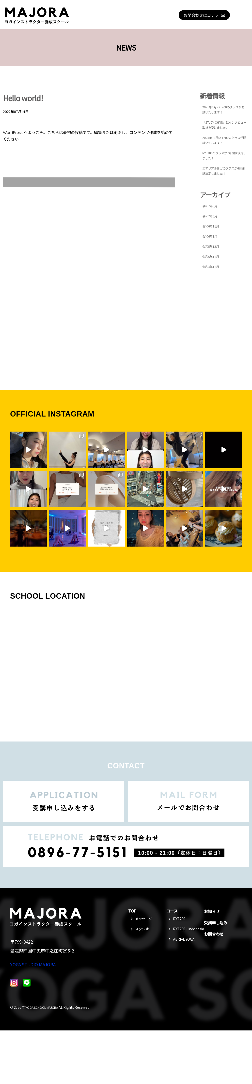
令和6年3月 (211, 236)
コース (171, 911)
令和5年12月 (212, 246)
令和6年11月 (212, 226)
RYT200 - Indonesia (181, 932)
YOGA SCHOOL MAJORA (43, 1060)
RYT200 (180, 919)
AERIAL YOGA (184, 946)
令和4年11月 (212, 266)
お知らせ (212, 911)
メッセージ (144, 919)
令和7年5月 (211, 215)
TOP (132, 911)
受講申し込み (215, 923)
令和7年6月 (211, 205)
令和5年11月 (212, 256)
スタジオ (142, 929)
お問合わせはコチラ (201, 15)
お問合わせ (213, 934)
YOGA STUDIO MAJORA (32, 1018)
